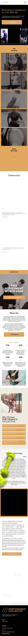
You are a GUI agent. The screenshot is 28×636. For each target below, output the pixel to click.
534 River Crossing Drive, (7, 628)
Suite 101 (4, 629)
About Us (14, 313)
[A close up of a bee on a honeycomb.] (8, 565)
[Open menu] (25, 2)
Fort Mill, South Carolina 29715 (8, 631)
